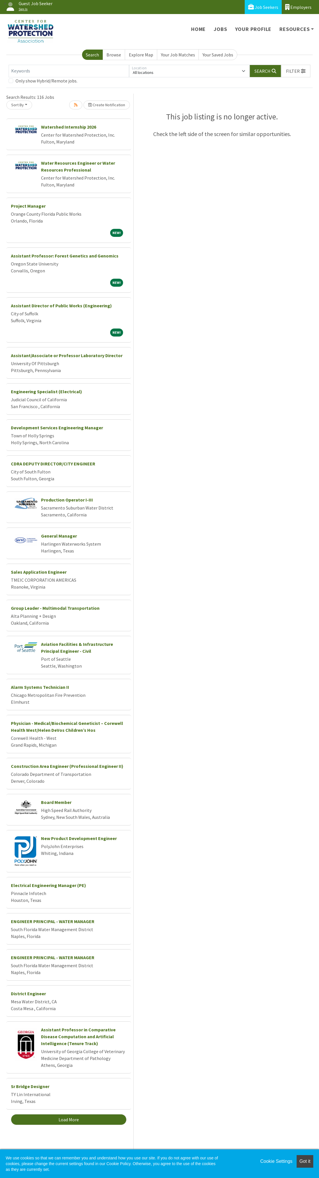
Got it (304, 1161)
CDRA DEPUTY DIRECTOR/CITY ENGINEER (53, 464)
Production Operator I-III (67, 500)
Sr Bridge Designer (30, 1086)
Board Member (56, 802)
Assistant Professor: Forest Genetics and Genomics (64, 256)
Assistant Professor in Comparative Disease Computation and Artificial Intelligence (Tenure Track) (78, 1036)
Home (198, 29)
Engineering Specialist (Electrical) (46, 391)
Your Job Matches (178, 55)
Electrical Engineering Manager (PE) (48, 885)
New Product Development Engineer (79, 838)
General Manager (59, 536)
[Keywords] (69, 71)
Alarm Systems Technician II (40, 687)
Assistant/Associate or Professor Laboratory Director (66, 355)
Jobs (220, 29)
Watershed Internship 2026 (68, 127)
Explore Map (141, 55)
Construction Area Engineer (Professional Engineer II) (67, 766)
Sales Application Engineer (39, 572)
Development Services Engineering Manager (57, 427)
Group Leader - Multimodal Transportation (55, 608)
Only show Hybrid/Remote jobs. (46, 81)
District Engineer (28, 993)
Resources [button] (294, 29)
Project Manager (28, 206)
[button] (295, 71)
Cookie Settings (276, 1161)
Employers (298, 7)
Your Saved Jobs (218, 55)
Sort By (17, 104)
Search (92, 55)
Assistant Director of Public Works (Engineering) (61, 305)
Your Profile (253, 29)
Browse (113, 55)
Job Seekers (263, 7)
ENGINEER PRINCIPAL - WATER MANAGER (52, 921)
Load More (69, 1119)
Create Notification (106, 104)
